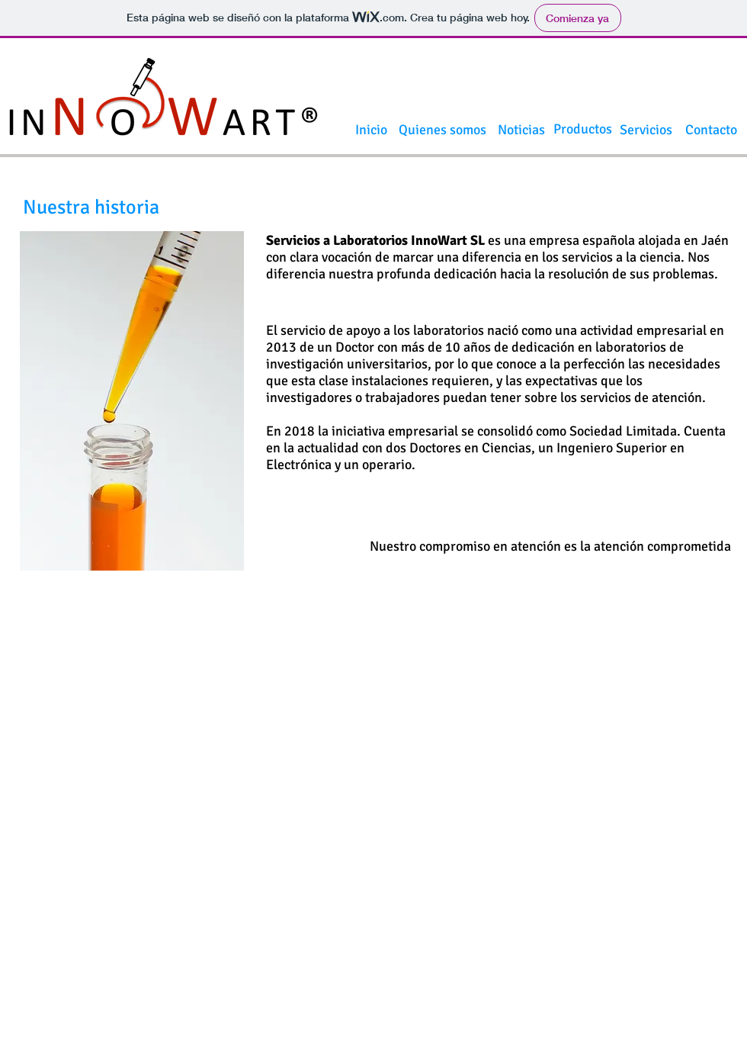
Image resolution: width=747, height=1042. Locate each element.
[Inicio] (371, 130)
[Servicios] (646, 130)
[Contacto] (711, 130)
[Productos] (582, 130)
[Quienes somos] (442, 130)
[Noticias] (521, 130)
